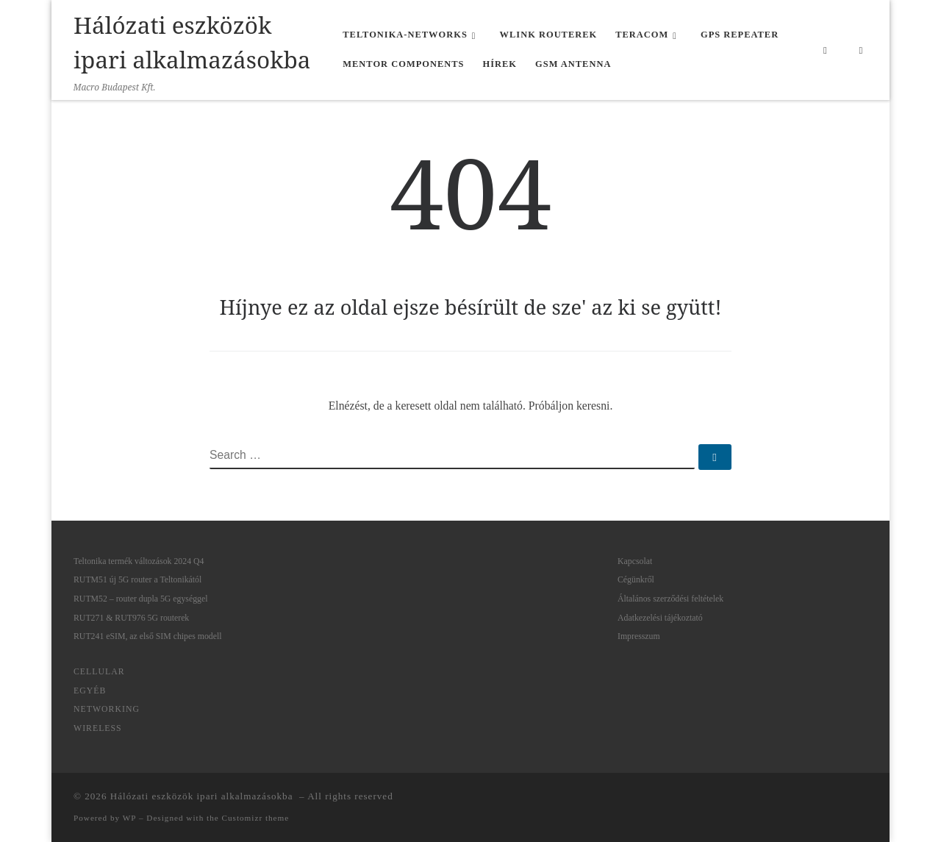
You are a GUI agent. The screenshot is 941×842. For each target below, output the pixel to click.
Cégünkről (636, 579)
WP (129, 817)
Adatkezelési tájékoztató (660, 618)
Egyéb (90, 690)
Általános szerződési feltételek (670, 598)
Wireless (98, 728)
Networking (107, 709)
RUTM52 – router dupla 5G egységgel (141, 598)
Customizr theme (256, 817)
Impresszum (639, 636)
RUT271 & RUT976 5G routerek (131, 618)
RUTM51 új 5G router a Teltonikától (137, 579)
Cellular (99, 671)
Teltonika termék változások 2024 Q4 (139, 561)
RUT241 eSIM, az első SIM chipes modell (148, 636)
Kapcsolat (635, 561)
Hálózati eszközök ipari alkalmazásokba (203, 796)
